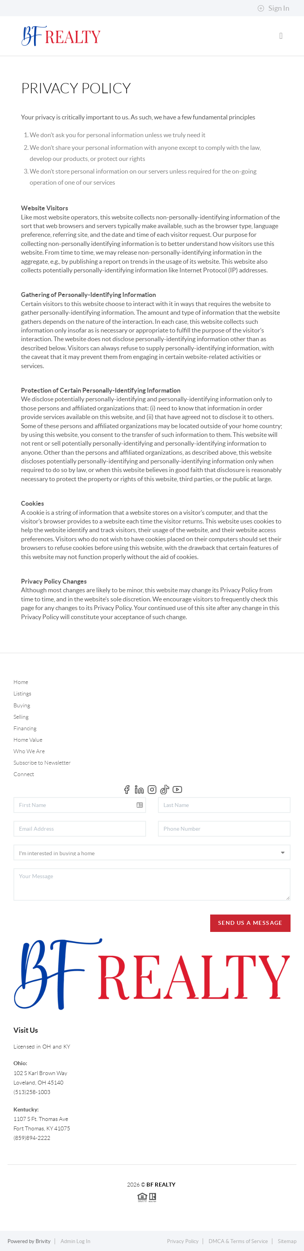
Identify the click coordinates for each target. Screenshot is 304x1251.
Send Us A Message (250, 923)
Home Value (27, 740)
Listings (22, 693)
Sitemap (287, 1241)
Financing (24, 728)
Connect (23, 774)
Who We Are (29, 751)
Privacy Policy (183, 1241)
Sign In (273, 8)
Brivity (43, 1241)
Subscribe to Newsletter (42, 763)
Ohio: (20, 1063)
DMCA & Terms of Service (238, 1241)
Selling (20, 717)
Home (20, 682)
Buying (21, 705)
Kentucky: (26, 1109)
